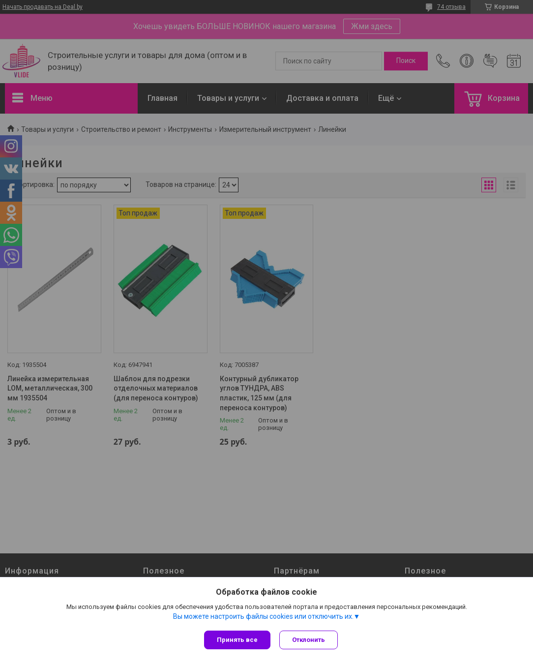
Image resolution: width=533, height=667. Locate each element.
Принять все (237, 639)
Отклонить (309, 639)
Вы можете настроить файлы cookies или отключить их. (263, 617)
